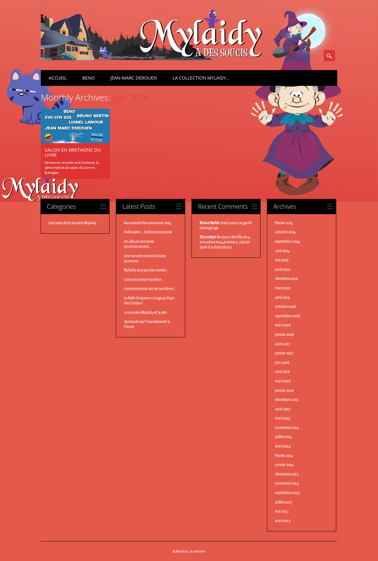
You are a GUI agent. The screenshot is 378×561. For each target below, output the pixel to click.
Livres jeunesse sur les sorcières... (150, 288)
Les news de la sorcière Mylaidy (72, 222)
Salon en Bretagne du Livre (73, 152)
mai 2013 (282, 511)
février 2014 (284, 455)
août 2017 (282, 344)
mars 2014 (282, 446)
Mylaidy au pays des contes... (146, 270)
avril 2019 (282, 297)
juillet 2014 (283, 436)
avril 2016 (282, 371)
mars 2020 (283, 288)
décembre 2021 (286, 278)
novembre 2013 (287, 483)
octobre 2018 (285, 306)
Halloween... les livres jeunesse (148, 232)
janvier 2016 (284, 390)
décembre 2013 (287, 474)
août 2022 (282, 269)
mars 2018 (283, 325)
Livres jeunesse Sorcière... (144, 279)
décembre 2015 (287, 399)
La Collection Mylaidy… (201, 78)
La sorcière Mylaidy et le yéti (145, 312)
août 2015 (282, 409)
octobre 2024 (285, 232)
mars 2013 (282, 520)
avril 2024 (282, 250)
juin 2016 (282, 362)
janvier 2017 (284, 353)
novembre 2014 (287, 427)
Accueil (58, 78)
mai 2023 (282, 260)
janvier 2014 (284, 464)
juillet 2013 (283, 502)
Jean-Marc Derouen (134, 78)
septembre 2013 (287, 492)
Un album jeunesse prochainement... (139, 244)
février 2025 (284, 222)
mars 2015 (282, 418)
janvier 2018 (284, 334)
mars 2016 (282, 381)
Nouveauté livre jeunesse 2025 (147, 222)
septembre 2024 (287, 241)
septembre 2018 (287, 316)
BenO (88, 78)
